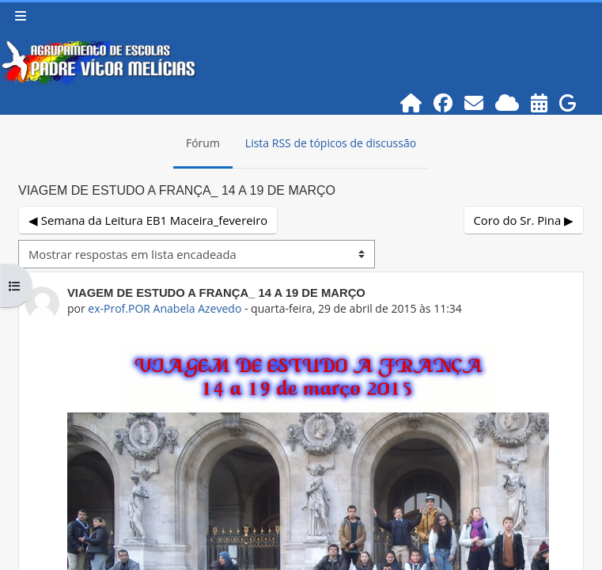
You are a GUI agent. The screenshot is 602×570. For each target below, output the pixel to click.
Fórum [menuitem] (203, 142)
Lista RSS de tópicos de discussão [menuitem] (330, 142)
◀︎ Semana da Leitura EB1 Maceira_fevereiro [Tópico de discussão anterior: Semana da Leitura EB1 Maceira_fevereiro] (147, 220)
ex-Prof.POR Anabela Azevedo (164, 308)
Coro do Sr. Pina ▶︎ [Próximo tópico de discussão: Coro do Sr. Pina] (524, 220)
